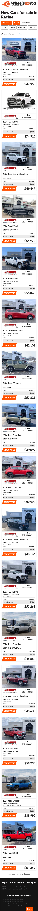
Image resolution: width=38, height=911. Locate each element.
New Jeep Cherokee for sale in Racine (14, 906)
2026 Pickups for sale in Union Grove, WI (14, 889)
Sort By (32, 27)
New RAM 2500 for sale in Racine (12, 902)
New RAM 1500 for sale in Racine (12, 900)
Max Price (22, 27)
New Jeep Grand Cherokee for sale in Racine (16, 904)
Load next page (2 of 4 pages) (19, 874)
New (16, 23)
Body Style (26, 23)
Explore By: (6, 23)
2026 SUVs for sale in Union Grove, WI (14, 887)
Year (12, 27)
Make (5, 27)
